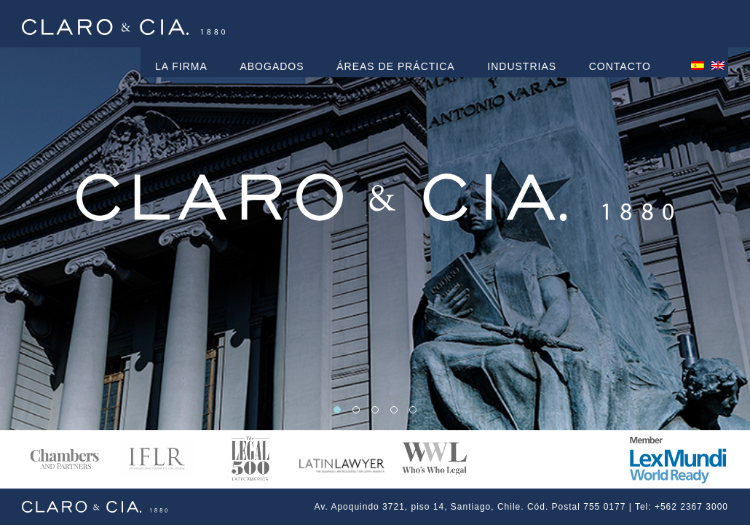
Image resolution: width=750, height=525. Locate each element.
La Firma (181, 66)
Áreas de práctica (395, 66)
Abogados (272, 66)
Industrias (521, 66)
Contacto (620, 66)
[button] (337, 409)
